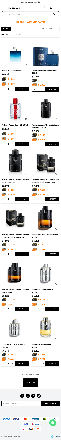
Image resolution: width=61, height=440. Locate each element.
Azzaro (18, 35)
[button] (56, 13)
